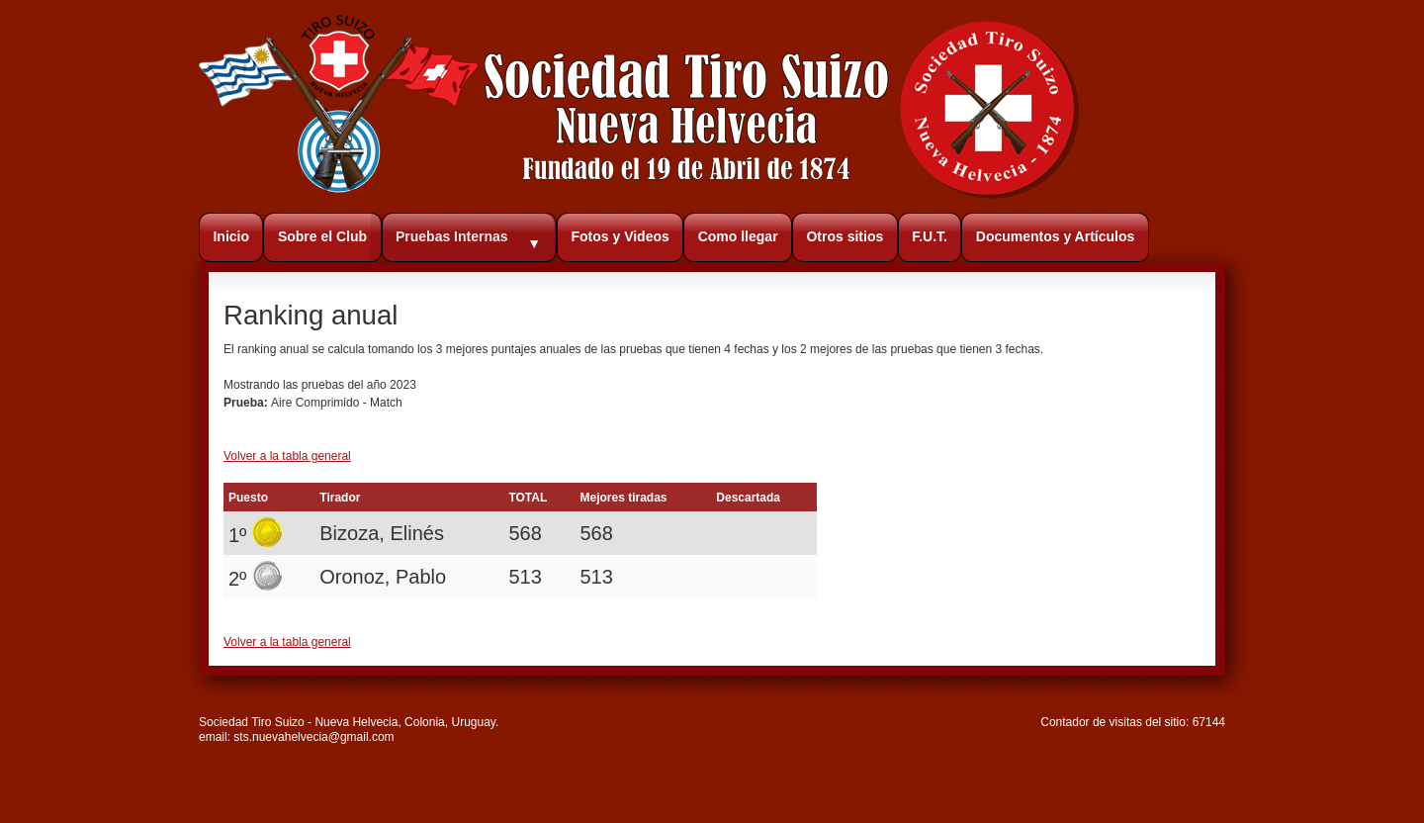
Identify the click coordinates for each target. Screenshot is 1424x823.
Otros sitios (844, 236)
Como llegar (738, 236)
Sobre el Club (322, 236)
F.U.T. (929, 236)
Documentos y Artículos (1055, 236)
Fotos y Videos (619, 236)
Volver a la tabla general (287, 456)
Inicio (231, 236)
